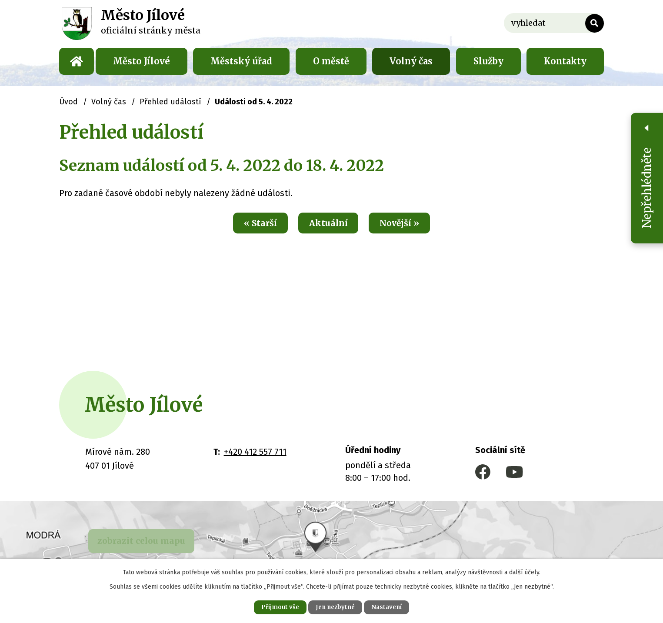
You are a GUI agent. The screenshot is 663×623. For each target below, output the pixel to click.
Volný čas (411, 61)
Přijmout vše (274, 606)
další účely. (524, 571)
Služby (488, 61)
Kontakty (565, 61)
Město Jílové (141, 61)
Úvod (76, 61)
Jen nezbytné (335, 606)
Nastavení (392, 606)
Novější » (406, 223)
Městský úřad (241, 61)
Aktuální (328, 223)
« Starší (254, 223)
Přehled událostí (170, 102)
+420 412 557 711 (255, 451)
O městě (331, 61)
